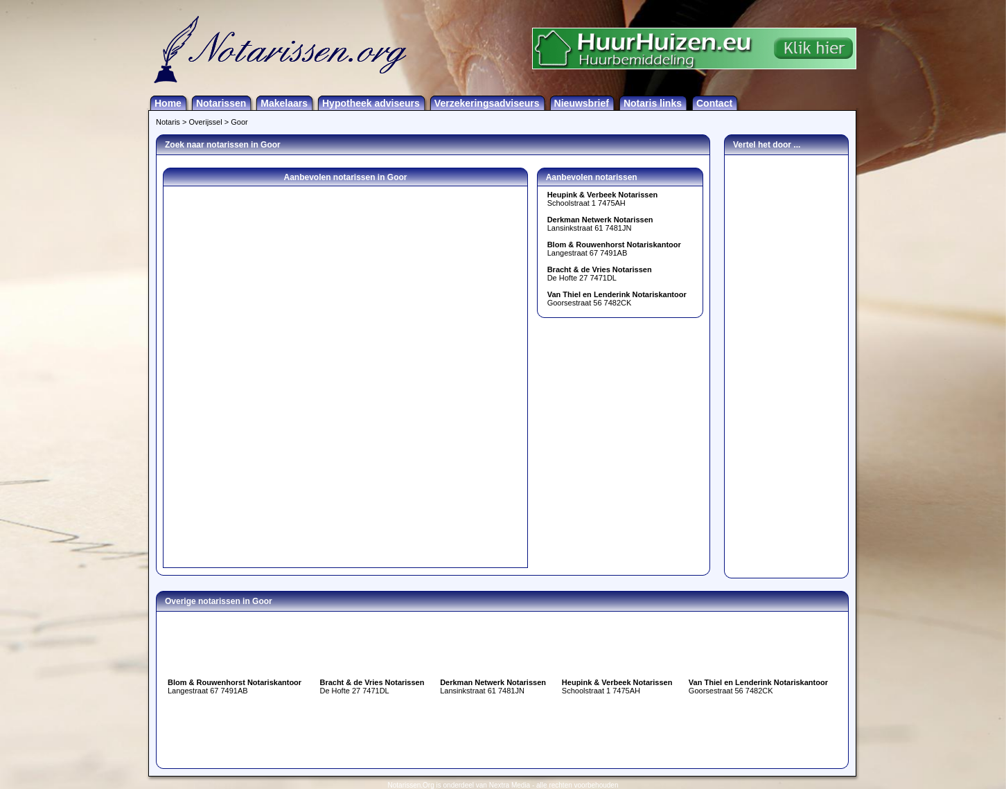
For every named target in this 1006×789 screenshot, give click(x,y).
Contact (714, 103)
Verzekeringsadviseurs (487, 103)
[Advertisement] (786, 363)
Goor (239, 122)
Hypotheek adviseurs (371, 103)
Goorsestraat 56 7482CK (617, 298)
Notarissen (221, 103)
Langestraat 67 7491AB (614, 248)
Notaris (168, 122)
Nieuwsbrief (581, 103)
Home (168, 103)
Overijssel (205, 122)
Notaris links (653, 103)
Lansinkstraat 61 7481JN (600, 223)
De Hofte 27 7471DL (599, 273)
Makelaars (284, 103)
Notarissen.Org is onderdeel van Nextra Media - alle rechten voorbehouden (503, 785)
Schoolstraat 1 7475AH (602, 198)
